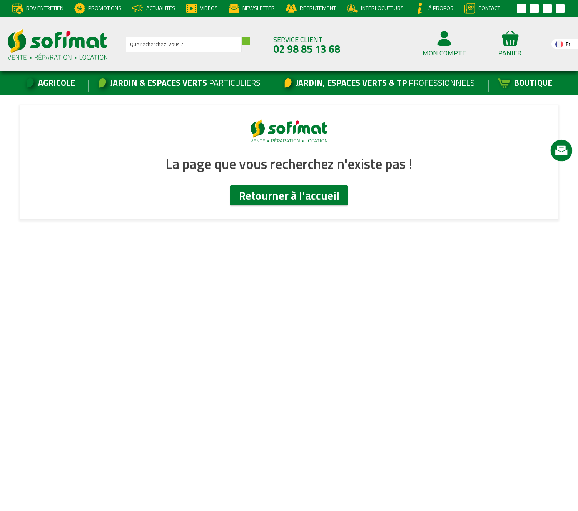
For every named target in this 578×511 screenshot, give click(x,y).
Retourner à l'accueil (289, 195)
